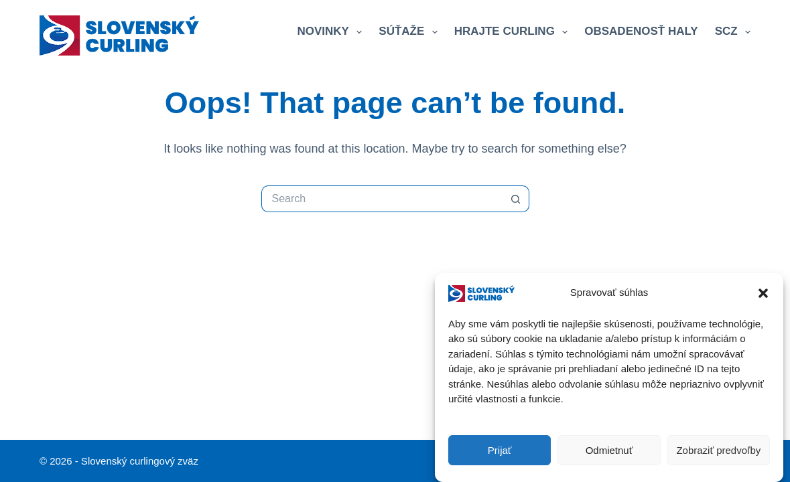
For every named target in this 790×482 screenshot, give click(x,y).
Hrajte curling (514, 32)
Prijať (500, 450)
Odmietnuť (609, 450)
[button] (763, 293)
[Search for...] (382, 198)
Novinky (332, 32)
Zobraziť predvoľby (718, 450)
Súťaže (410, 32)
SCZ (732, 32)
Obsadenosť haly (641, 31)
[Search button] (516, 198)
